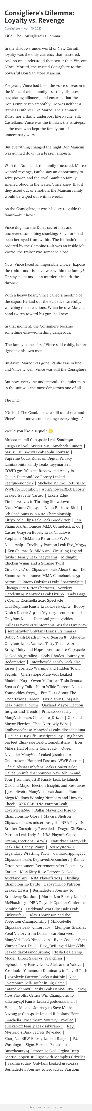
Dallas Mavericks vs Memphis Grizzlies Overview (46, 625)
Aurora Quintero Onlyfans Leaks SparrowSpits (44, 581)
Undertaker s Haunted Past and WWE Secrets (43, 760)
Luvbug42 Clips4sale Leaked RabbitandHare (42, 1013)
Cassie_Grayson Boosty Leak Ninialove (37, 532)
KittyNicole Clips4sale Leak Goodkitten (37, 520)
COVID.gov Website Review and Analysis (39, 470)
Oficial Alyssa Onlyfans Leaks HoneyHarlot (41, 767)
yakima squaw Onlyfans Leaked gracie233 (43, 1063)
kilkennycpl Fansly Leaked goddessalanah (40, 1001)
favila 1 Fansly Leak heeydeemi (31, 557)
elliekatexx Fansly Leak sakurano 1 (34, 1026)
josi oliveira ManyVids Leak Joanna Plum (42, 791)
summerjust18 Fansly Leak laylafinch (47, 779)
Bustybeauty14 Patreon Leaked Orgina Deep (42, 1050)
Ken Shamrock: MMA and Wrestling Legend (45, 550)
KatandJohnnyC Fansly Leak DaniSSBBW (39, 989)
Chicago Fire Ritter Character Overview (38, 588)
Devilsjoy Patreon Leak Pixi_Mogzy (57, 544)
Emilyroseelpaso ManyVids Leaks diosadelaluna (45, 729)
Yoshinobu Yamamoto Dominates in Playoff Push (46, 970)
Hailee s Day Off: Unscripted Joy (35, 736)
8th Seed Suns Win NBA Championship (38, 514)
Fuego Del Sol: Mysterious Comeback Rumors (43, 446)
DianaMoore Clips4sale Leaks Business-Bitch (42, 507)
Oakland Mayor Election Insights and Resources (45, 785)
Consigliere (12, 28)
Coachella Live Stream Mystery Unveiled (39, 1020)
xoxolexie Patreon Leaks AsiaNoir (36, 976)
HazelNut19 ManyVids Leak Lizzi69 (34, 594)
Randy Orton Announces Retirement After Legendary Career (45, 865)
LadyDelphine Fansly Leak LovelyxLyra (37, 606)
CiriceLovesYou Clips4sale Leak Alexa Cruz (41, 569)
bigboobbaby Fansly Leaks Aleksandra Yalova (43, 964)
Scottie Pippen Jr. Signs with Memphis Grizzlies (45, 1057)
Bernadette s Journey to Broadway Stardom (42, 1069)
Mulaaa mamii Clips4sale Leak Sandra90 (39, 439)
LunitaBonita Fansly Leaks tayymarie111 (38, 464)
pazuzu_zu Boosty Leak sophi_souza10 (37, 452)
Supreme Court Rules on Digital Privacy (38, 458)
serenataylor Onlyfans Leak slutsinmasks (42, 631)
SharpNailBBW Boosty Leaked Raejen (37, 1038)
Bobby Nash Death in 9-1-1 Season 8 (35, 637)
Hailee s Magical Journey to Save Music (38, 1007)
